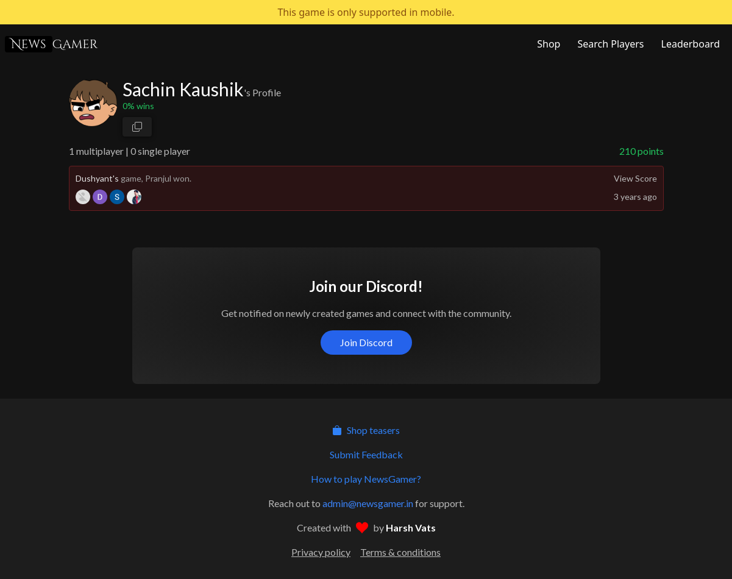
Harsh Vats (411, 527)
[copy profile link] (137, 127)
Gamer (51, 44)
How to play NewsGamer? (366, 479)
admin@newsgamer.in (367, 503)
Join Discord (366, 342)
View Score (635, 178)
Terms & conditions (400, 552)
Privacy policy (320, 552)
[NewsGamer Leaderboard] (689, 44)
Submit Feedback (366, 454)
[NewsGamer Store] (547, 44)
